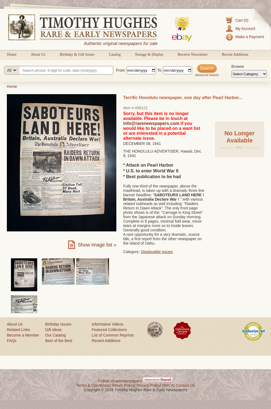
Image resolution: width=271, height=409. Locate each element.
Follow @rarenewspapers (120, 381)
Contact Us (185, 385)
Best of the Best (58, 340)
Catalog (115, 54)
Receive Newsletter (192, 54)
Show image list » (97, 245)
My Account (245, 28)
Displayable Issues (157, 252)
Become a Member (23, 335)
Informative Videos (107, 324)
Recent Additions (235, 54)
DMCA (168, 385)
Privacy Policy (148, 385)
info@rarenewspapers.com (151, 123)
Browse (237, 66)
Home (11, 54)
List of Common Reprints (113, 335)
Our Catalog (55, 335)
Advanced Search (207, 75)
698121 (141, 108)
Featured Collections (109, 329)
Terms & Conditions (92, 385)
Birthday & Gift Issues (77, 54)
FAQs (11, 340)
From (120, 70)
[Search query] (58, 70)
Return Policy (123, 385)
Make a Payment (249, 37)
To (159, 70)
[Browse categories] (249, 74)
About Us (38, 54)
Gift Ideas (53, 329)
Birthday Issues (58, 324)
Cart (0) (241, 20)
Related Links (18, 329)
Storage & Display (149, 54)
